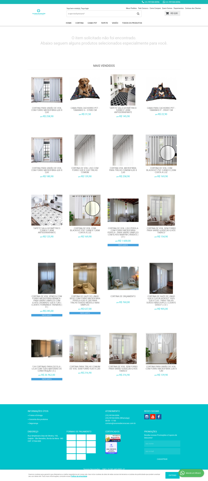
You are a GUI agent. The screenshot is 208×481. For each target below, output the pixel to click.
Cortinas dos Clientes (193, 8)
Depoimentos (179, 8)
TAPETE (104, 23)
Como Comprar (155, 8)
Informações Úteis (38, 411)
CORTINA (79, 23)
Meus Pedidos (131, 8)
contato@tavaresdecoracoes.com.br (120, 423)
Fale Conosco (143, 8)
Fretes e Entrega (36, 415)
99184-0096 (152, 2)
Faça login (85, 8)
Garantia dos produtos (38, 419)
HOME (69, 23)
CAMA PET (92, 23)
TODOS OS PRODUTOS (132, 23)
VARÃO (115, 23)
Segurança (33, 423)
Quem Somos (167, 8)
